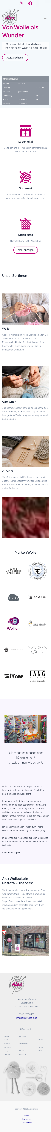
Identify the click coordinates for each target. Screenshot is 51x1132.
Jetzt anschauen (15, 57)
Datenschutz (27, 1123)
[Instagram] (21, 3)
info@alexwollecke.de (26, 1018)
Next (45, 940)
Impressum (26, 1119)
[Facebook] (30, 3)
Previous (6, 940)
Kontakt (27, 1115)
